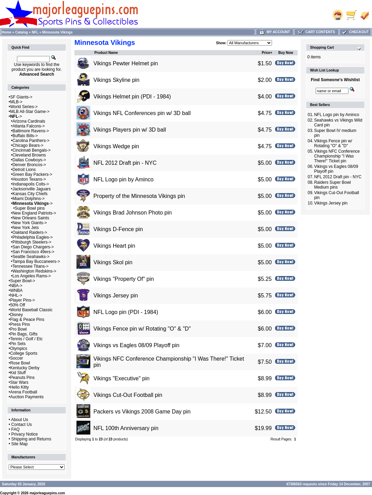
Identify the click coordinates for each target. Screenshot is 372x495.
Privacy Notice (24, 434)
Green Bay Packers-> (32, 174)
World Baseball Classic (31, 309)
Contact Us (21, 424)
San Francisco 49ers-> (33, 251)
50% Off (17, 305)
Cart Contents (316, 32)
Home (6, 32)
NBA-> (16, 285)
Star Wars (19, 382)
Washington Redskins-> (34, 271)
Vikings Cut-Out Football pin (127, 395)
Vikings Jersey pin (115, 295)
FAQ (15, 429)
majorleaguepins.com (47, 493)
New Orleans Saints (30, 218)
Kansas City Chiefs (29, 193)
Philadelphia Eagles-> (32, 237)
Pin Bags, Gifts (23, 334)
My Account (274, 32)
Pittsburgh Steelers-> (31, 242)
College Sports (23, 353)
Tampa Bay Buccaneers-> (36, 261)
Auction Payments (27, 396)
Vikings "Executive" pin (121, 378)
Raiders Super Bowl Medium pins (332, 185)
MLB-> (16, 101)
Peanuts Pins (22, 377)
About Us (19, 419)
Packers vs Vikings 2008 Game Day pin (142, 412)
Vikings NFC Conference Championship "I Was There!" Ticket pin (337, 156)
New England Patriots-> (34, 213)
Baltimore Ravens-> (30, 130)
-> (16, 116)
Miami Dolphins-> (28, 198)
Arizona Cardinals (28, 121)
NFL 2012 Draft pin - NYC (125, 163)
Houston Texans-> (29, 179)
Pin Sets (18, 343)
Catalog (21, 32)
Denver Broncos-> (29, 164)
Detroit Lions (24, 169)
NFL (35, 32)
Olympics (18, 348)
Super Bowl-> (22, 280)
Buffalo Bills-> (25, 135)
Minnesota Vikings (57, 32)
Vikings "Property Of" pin (123, 279)
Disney (16, 314)
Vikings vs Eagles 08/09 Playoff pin (136, 345)
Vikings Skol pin (113, 262)
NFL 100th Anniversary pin (125, 428)
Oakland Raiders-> (29, 232)
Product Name (106, 53)
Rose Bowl (20, 363)
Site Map (19, 443)
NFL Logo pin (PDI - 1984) (125, 312)
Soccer (16, 358)
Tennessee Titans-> (30, 266)
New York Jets (25, 227)
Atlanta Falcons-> (28, 126)
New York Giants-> (29, 222)
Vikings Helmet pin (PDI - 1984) (132, 96)
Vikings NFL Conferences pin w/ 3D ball (142, 113)
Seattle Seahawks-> (30, 256)
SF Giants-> (21, 97)
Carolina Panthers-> (30, 140)
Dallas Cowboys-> (29, 160)
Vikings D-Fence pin (118, 229)
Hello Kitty (19, 387)
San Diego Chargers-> (33, 247)
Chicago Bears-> (28, 145)
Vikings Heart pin (114, 246)
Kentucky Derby (24, 367)
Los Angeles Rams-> (31, 276)
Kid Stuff (18, 372)
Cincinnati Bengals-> (31, 150)
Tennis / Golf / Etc (26, 338)
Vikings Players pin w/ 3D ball (129, 130)
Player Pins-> (22, 300)
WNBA (16, 290)
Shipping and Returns (31, 439)
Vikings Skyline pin (116, 80)
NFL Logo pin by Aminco (123, 179)
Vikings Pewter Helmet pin (125, 63)
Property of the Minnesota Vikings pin (139, 196)
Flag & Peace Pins (27, 319)
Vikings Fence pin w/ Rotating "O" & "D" (142, 329)
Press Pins (20, 324)
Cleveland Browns (29, 155)
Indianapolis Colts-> (30, 184)
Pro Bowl (18, 329)
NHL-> (16, 295)
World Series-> (23, 106)
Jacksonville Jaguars (31, 189)
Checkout (355, 32)
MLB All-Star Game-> (29, 111)
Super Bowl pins (30, 208)
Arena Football (23, 392)
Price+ (267, 53)
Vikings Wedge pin (116, 146)
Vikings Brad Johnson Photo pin (132, 213)
